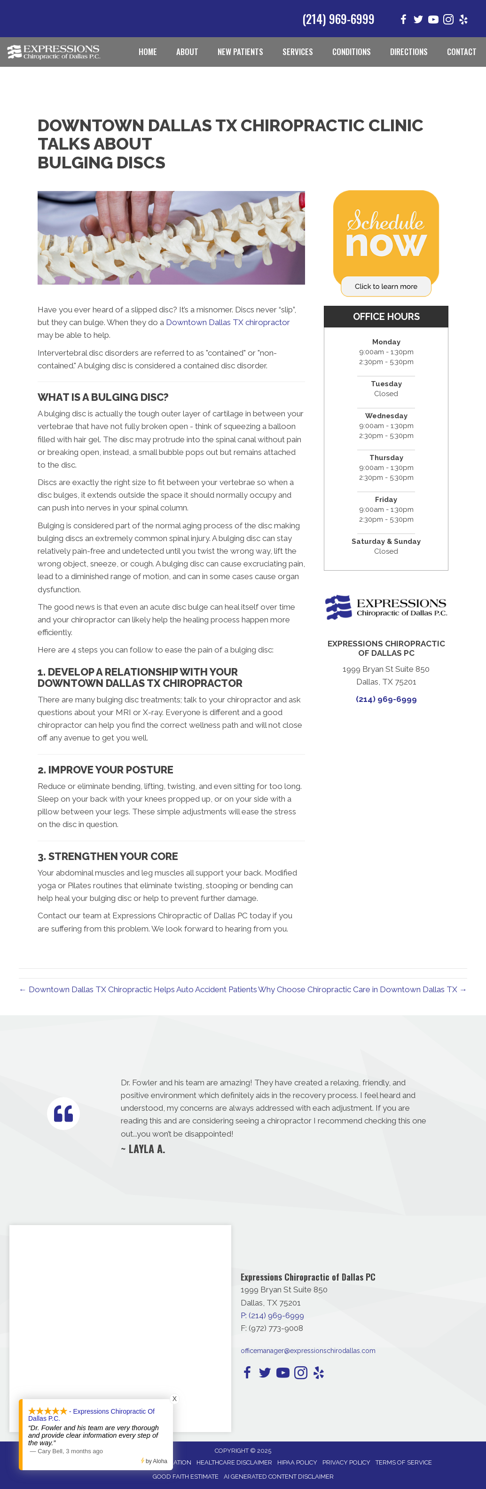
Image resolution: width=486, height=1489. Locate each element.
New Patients (240, 51)
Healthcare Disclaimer (234, 1462)
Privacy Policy (346, 1462)
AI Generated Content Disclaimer (279, 1476)
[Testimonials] (275, 1115)
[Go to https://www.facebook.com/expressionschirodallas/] (403, 21)
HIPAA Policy (297, 1462)
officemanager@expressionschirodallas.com (308, 1350)
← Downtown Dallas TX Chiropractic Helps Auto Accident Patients (138, 989)
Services (297, 51)
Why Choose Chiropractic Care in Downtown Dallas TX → (362, 989)
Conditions (351, 51)
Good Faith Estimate (186, 1476)
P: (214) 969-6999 (272, 1315)
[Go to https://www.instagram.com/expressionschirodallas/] (448, 21)
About (187, 51)
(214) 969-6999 (338, 18)
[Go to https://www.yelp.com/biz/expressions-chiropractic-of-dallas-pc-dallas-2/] (463, 21)
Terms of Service (404, 1462)
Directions (409, 51)
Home (148, 51)
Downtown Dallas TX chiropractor (228, 322)
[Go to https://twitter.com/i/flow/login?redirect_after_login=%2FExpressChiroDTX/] (418, 21)
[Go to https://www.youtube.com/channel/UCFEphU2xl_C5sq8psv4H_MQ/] (433, 21)
